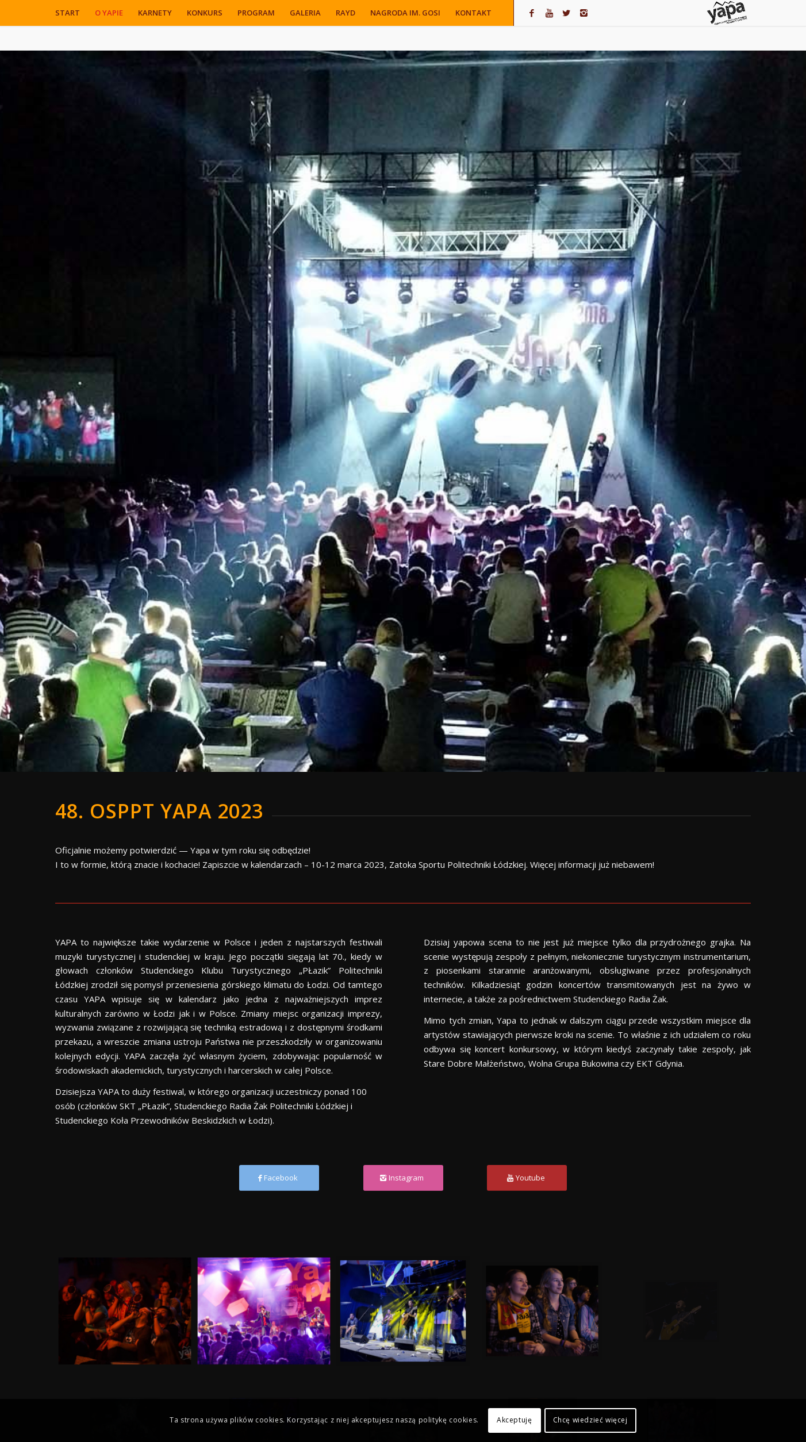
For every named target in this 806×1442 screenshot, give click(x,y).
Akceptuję (514, 1420)
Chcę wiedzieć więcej (590, 1420)
